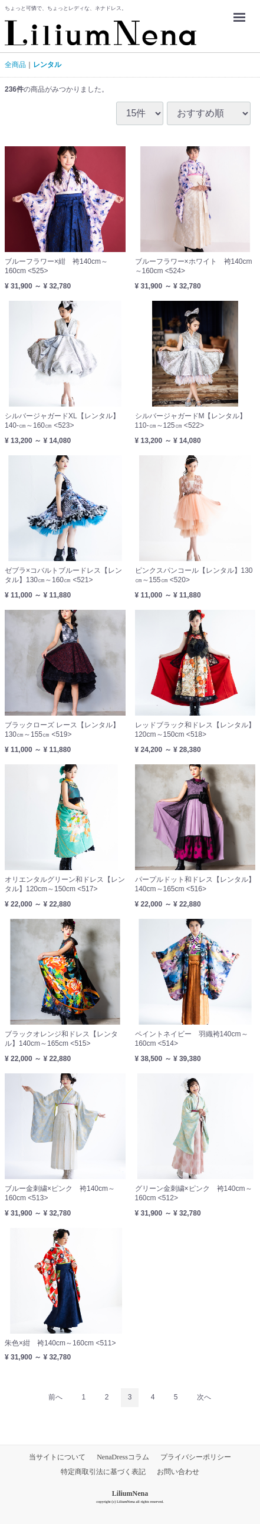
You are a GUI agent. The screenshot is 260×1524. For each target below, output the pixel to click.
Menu (242, 11)
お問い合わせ (178, 1472)
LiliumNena (130, 1493)
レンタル (47, 65)
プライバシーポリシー (195, 1457)
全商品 (15, 65)
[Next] (204, 1398)
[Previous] (55, 1398)
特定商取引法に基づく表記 (103, 1472)
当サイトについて (57, 1457)
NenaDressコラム (123, 1457)
